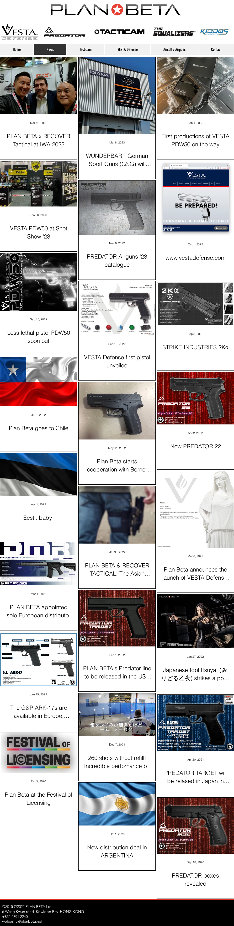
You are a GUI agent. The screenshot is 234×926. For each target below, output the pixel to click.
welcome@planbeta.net (22, 921)
